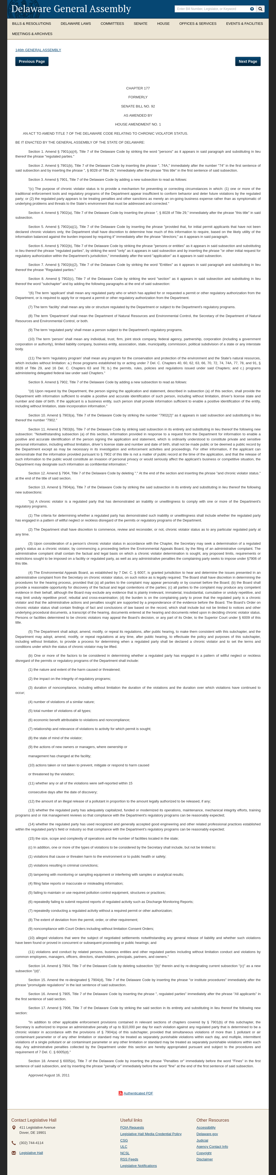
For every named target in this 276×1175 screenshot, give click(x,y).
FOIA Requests (132, 1127)
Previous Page (32, 61)
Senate (140, 24)
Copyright (204, 1153)
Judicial (202, 1140)
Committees (112, 24)
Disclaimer (204, 1159)
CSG (124, 1140)
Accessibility (206, 1127)
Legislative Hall (31, 1153)
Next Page (248, 61)
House (163, 24)
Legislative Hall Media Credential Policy (151, 1134)
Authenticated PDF (138, 1093)
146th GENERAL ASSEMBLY (38, 50)
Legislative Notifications (138, 1166)
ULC (123, 1147)
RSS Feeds (129, 1159)
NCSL (125, 1153)
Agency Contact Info (212, 1147)
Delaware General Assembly (71, 8)
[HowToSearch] (252, 8)
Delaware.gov (207, 1134)
